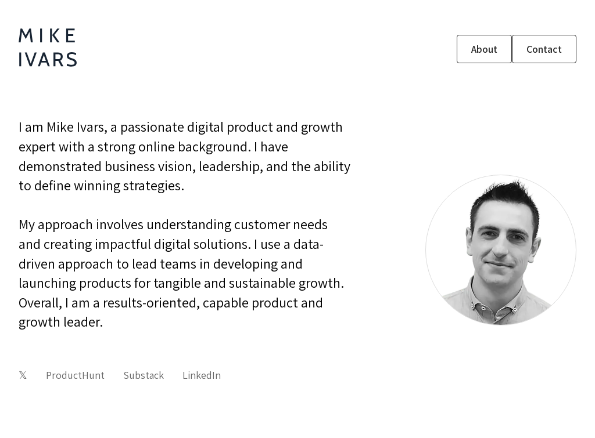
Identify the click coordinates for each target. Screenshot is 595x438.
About (484, 49)
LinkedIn (201, 375)
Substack (143, 375)
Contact (544, 49)
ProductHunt (75, 375)
